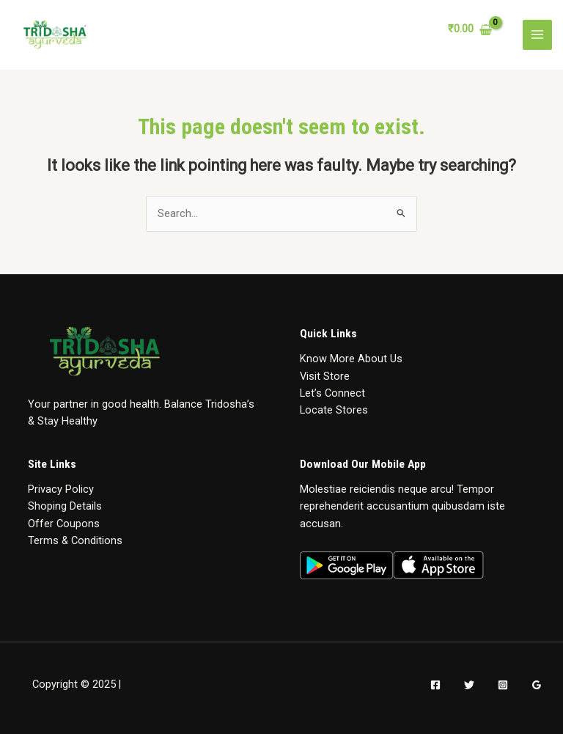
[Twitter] (469, 685)
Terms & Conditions (75, 540)
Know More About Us (351, 358)
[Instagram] (503, 685)
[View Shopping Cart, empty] (470, 29)
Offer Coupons (64, 523)
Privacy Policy (61, 489)
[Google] (536, 685)
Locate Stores (334, 409)
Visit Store (325, 376)
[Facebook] (435, 685)
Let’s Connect (332, 393)
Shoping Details (65, 506)
